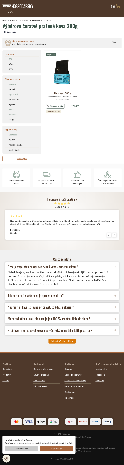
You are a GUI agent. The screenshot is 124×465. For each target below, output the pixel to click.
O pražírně (7, 369)
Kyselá (12, 104)
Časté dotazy (71, 392)
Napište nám (101, 369)
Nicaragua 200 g (62, 93)
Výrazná (12, 84)
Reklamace (69, 398)
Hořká (11, 120)
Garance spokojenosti (74, 386)
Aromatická (14, 99)
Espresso (13, 134)
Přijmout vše (56, 448)
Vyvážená (13, 94)
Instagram (99, 380)
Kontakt (5, 380)
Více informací (84, 451)
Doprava (68, 369)
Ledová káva (39, 380)
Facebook (100, 375)
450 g (11, 64)
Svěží (11, 109)
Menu (7, 12)
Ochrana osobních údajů (75, 380)
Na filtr (12, 140)
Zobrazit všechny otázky (62, 341)
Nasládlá (13, 114)
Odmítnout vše (21, 448)
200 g (11, 59)
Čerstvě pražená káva (43, 369)
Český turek (14, 150)
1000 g (12, 69)
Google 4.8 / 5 (62, 207)
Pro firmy (6, 375)
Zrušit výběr (22, 158)
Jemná (12, 89)
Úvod (4, 20)
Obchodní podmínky (73, 375)
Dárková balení (40, 386)
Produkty (13, 20)
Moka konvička (15, 145)
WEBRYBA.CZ (66, 459)
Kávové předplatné (41, 375)
